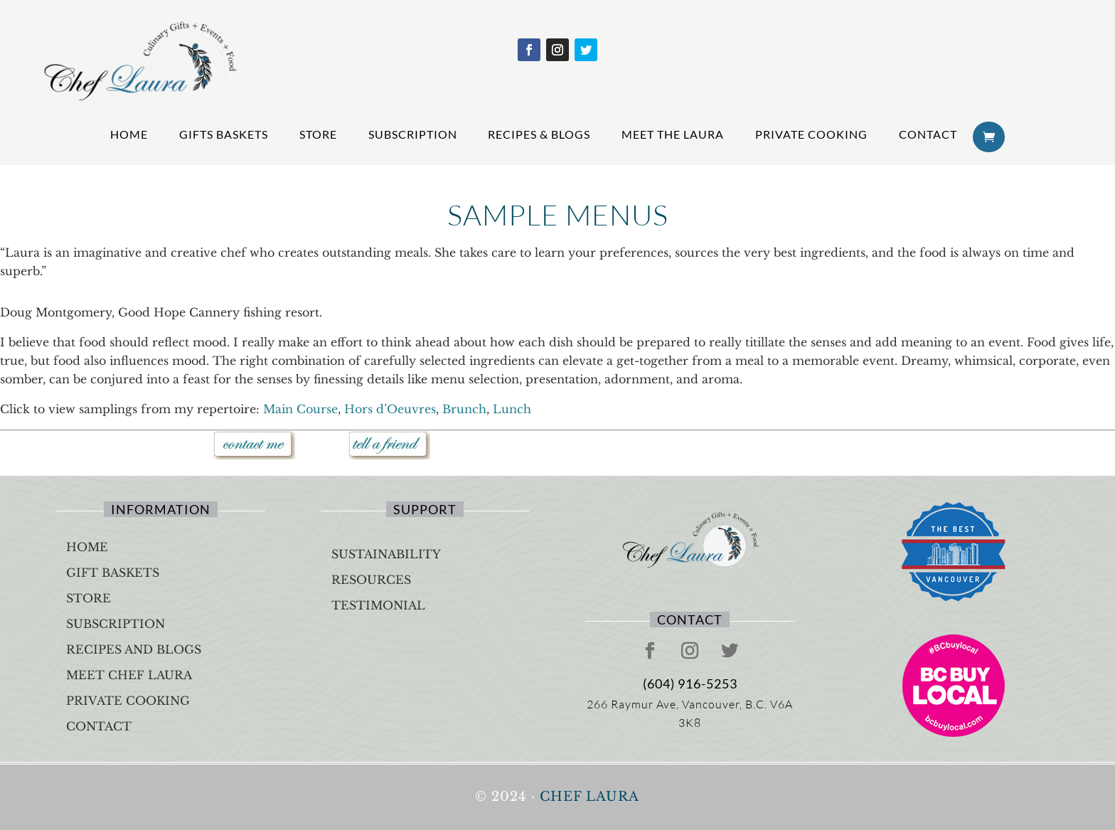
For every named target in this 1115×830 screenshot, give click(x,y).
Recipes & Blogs (539, 134)
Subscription (412, 134)
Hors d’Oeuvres (390, 409)
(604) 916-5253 (690, 683)
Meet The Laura (672, 134)
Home (129, 134)
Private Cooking (811, 134)
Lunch (512, 409)
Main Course (300, 409)
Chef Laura (589, 796)
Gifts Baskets (223, 134)
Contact (928, 134)
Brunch (464, 409)
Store (318, 134)
